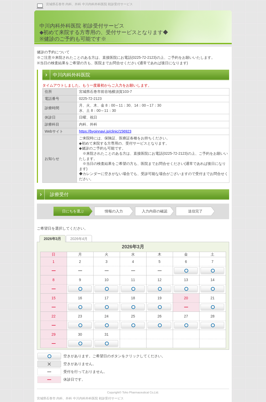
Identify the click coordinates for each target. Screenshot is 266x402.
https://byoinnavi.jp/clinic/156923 (105, 131)
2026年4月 (79, 239)
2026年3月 (52, 239)
